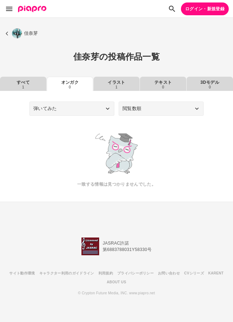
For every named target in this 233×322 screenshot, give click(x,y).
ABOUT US (116, 282)
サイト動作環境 (22, 273)
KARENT (216, 273)
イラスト (116, 84)
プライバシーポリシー (135, 273)
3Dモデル (209, 84)
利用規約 (105, 273)
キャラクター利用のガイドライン (66, 273)
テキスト (163, 84)
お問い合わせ (169, 273)
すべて (23, 84)
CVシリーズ (194, 273)
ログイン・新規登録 (205, 8)
